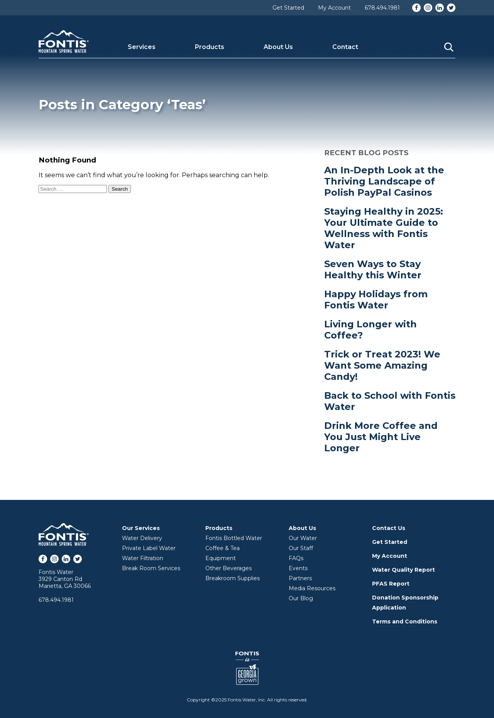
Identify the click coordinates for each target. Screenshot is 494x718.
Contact (345, 47)
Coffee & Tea (222, 548)
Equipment (220, 558)
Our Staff (301, 548)
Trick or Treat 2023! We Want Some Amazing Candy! (382, 365)
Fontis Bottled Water (233, 538)
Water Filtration (142, 558)
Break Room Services (151, 568)
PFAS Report (390, 583)
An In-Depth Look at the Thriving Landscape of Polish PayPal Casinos (384, 181)
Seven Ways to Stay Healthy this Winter (372, 269)
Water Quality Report (403, 569)
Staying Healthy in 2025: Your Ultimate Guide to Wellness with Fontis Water (383, 228)
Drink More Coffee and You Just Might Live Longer (381, 437)
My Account (334, 7)
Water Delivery (142, 538)
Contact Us (388, 528)
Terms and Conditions (404, 621)
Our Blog (301, 598)
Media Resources (312, 588)
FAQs (296, 558)
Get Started (288, 7)
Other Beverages (228, 568)
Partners (300, 578)
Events (298, 568)
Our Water (303, 538)
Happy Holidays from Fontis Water (376, 299)
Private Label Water (149, 548)
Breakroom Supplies (232, 578)
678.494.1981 (382, 7)
